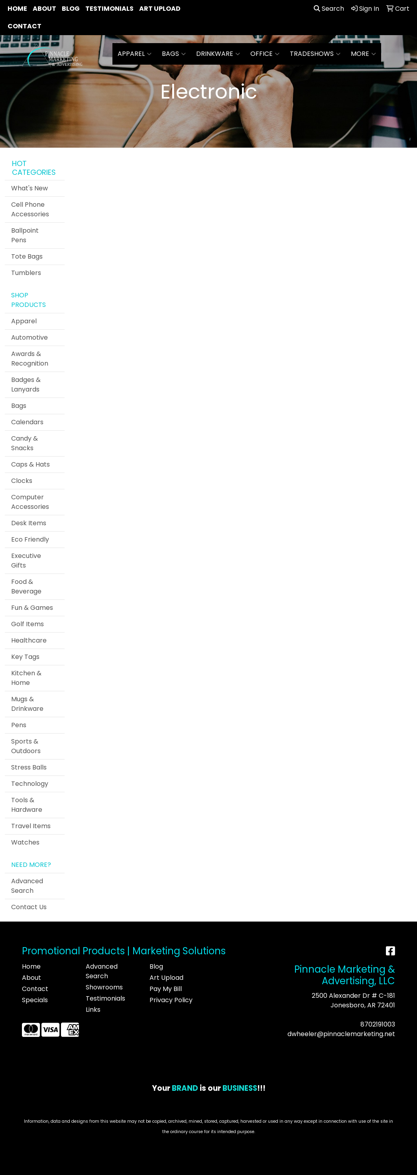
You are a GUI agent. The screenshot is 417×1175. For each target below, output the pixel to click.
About (44, 8)
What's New (29, 188)
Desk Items (28, 523)
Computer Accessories (30, 502)
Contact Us (29, 907)
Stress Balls (29, 767)
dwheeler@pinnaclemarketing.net (341, 1034)
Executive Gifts (26, 560)
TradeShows (315, 54)
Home (17, 8)
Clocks (21, 480)
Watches (25, 842)
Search (329, 8)
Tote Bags (27, 256)
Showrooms (104, 987)
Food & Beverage (26, 586)
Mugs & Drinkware (27, 703)
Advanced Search (27, 885)
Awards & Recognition (29, 358)
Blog (71, 8)
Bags (174, 54)
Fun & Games (32, 607)
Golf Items (27, 624)
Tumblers (26, 272)
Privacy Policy (171, 1000)
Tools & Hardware (26, 804)
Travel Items (31, 826)
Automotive (29, 337)
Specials (35, 1000)
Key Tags (25, 656)
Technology (29, 783)
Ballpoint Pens (25, 235)
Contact (24, 26)
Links (93, 1009)
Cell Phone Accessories (30, 209)
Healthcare (29, 640)
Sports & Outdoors (26, 746)
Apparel (134, 54)
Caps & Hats (30, 464)
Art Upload (160, 8)
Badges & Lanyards (26, 384)
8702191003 (377, 1024)
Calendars (27, 422)
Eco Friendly (30, 539)
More (363, 54)
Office (264, 54)
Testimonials (109, 8)
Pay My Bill (165, 988)
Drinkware (218, 54)
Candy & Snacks (24, 443)
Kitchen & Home (26, 678)
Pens (18, 725)
